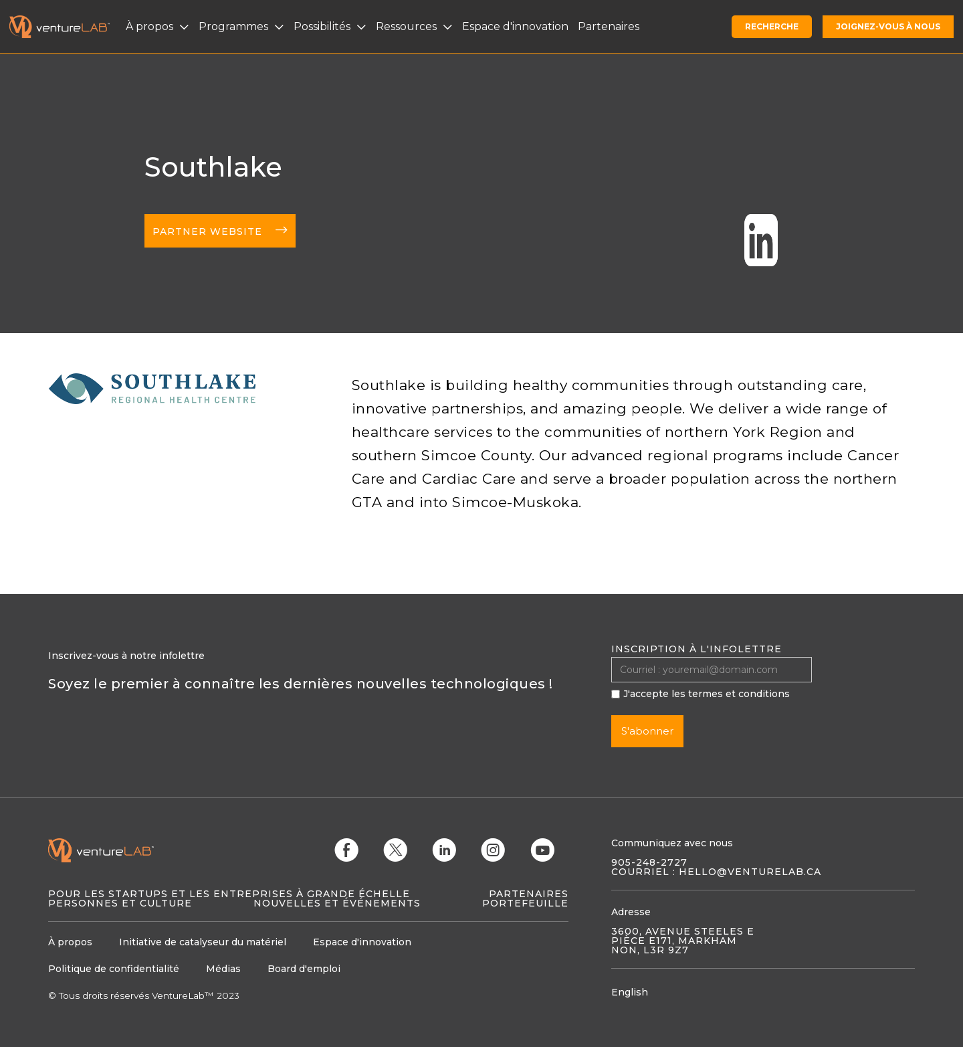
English (629, 992)
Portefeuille (525, 903)
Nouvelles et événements (337, 903)
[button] (159, 27)
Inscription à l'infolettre (696, 649)
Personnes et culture (120, 903)
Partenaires (528, 893)
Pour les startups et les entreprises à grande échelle (229, 893)
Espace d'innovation (515, 26)
